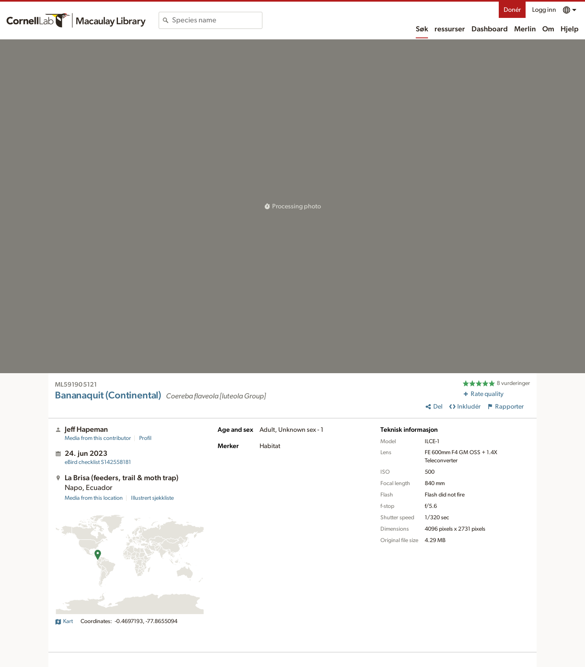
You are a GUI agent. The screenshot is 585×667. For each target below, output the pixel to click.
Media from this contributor (98, 438)
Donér (512, 10)
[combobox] (217, 20)
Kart (64, 621)
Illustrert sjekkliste (152, 498)
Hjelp (569, 29)
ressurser (449, 29)
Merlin (525, 29)
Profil (145, 438)
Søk (422, 29)
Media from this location (94, 498)
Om (548, 29)
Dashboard (489, 29)
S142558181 (98, 462)
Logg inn (544, 10)
